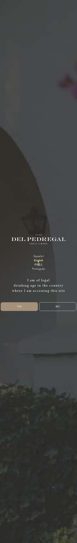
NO (58, 306)
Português (38, 269)
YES (19, 306)
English (38, 261)
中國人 (38, 265)
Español (39, 256)
